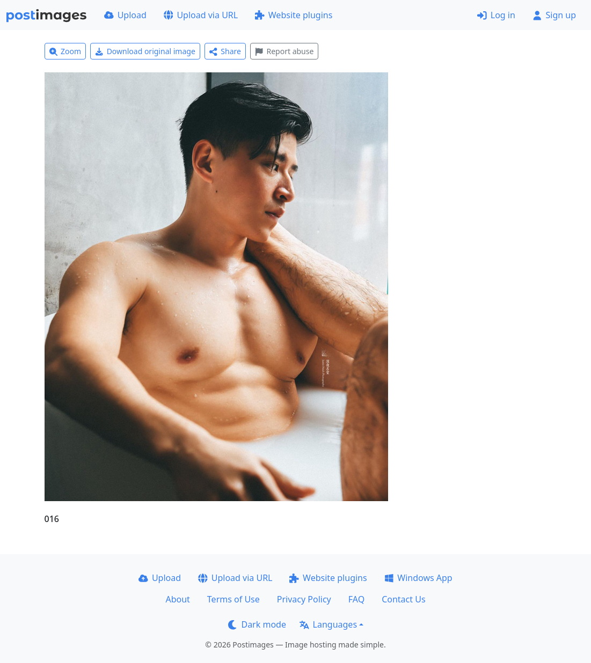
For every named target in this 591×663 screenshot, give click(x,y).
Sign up (554, 15)
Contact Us (403, 599)
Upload (125, 15)
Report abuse (284, 51)
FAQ (356, 599)
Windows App (418, 578)
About (177, 599)
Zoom (65, 51)
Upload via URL (201, 15)
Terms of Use (233, 599)
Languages (328, 624)
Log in (496, 15)
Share (225, 51)
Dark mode (257, 624)
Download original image (145, 51)
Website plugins (293, 15)
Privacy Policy (304, 599)
